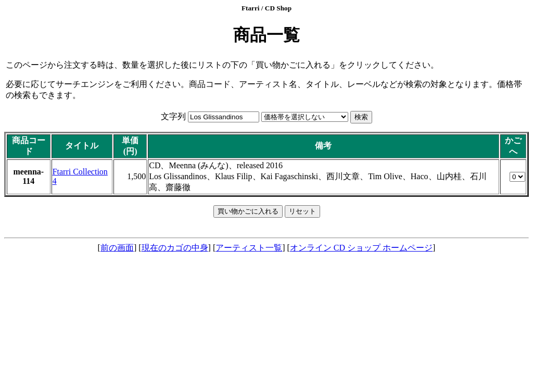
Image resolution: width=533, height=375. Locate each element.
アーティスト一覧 (248, 247)
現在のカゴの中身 (175, 247)
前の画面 (117, 247)
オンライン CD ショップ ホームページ (361, 247)
